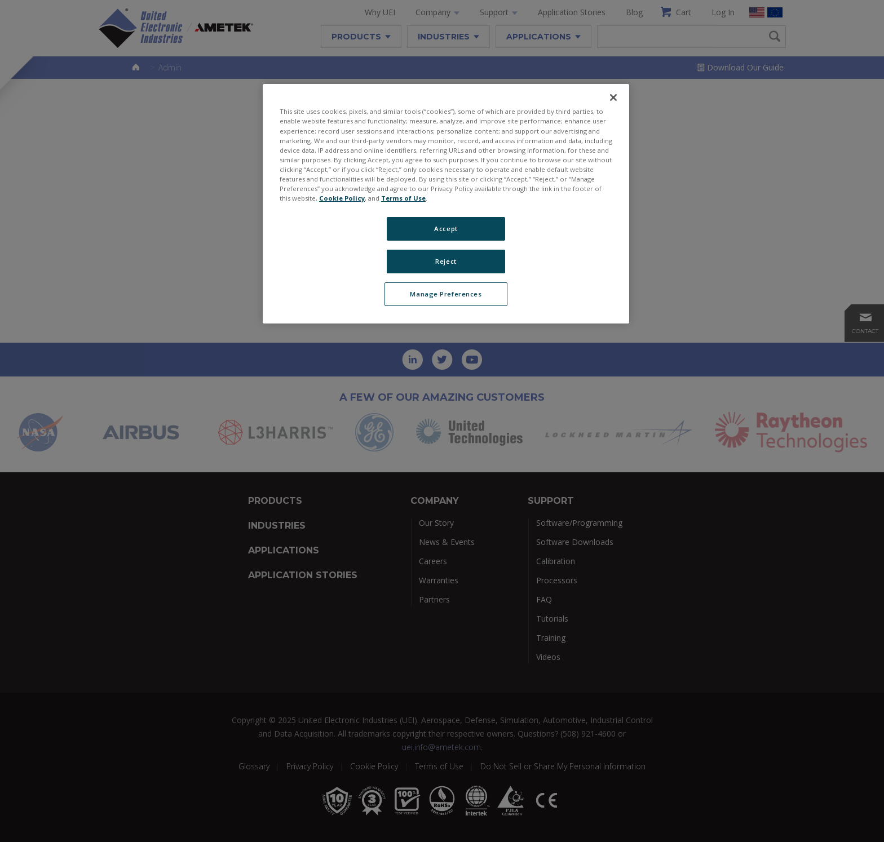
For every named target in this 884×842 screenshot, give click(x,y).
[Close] (613, 97)
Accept (445, 228)
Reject (445, 261)
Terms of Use (403, 198)
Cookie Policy (342, 198)
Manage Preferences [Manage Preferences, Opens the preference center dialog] (445, 294)
